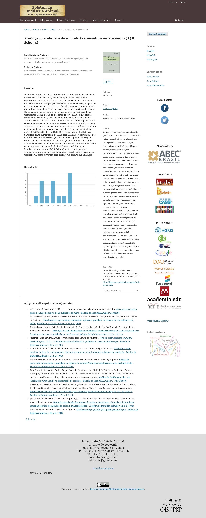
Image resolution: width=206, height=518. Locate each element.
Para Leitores (153, 76)
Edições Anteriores (66, 20)
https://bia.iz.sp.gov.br (103, 468)
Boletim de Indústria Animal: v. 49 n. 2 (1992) (52, 366)
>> (34, 419)
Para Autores (153, 81)
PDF (109, 81)
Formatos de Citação (114, 290)
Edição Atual (46, 20)
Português (152, 59)
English (150, 51)
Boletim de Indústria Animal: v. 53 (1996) (100, 312)
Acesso (183, 2)
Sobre (118, 20)
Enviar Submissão (157, 34)
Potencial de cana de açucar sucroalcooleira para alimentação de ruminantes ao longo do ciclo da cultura (81, 391)
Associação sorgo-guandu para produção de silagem (101, 409)
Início (26, 29)
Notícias (83, 20)
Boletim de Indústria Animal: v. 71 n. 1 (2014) (52, 395)
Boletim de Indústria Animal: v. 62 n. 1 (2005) (59, 323)
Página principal (28, 20)
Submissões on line (101, 20)
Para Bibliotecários (155, 85)
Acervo (36, 29)
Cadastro (173, 2)
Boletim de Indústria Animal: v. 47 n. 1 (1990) (104, 380)
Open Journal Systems (158, 320)
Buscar (179, 20)
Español (151, 55)
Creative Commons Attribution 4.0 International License (117, 489)
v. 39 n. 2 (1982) (48, 29)
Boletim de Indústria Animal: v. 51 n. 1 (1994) (101, 334)
